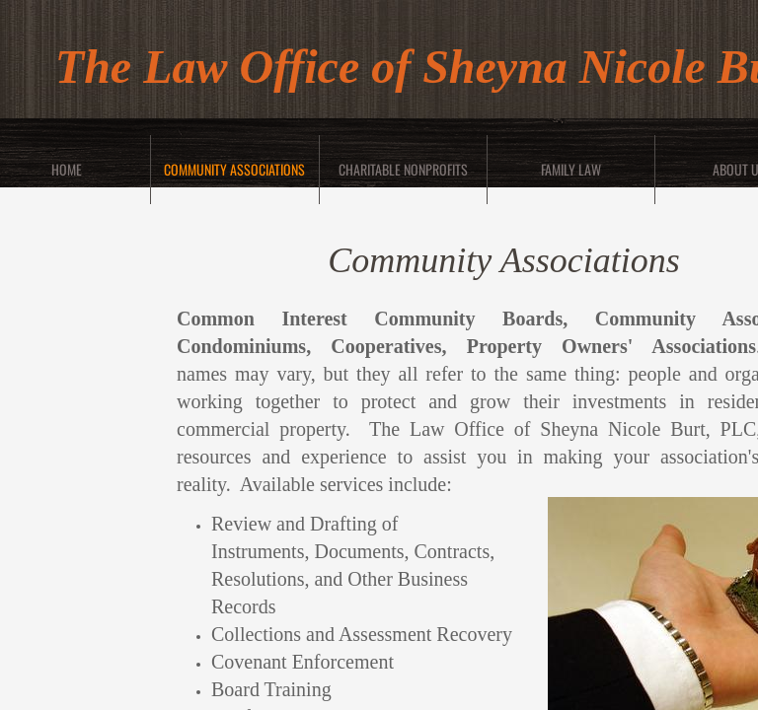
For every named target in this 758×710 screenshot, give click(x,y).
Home (66, 169)
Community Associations (234, 169)
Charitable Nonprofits (403, 169)
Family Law (571, 169)
